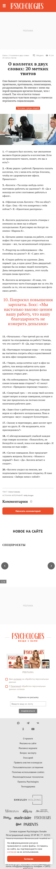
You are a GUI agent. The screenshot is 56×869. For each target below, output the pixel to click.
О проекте (28, 738)
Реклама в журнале (28, 748)
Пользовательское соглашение (28, 767)
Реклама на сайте (28, 743)
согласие (17, 679)
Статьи (5, 55)
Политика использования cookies (28, 772)
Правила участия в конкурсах (28, 762)
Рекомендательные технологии (28, 776)
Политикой (16, 686)
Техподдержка (28, 786)
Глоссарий (28, 757)
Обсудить (38, 55)
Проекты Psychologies (28, 781)
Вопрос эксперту (28, 753)
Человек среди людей (28, 108)
